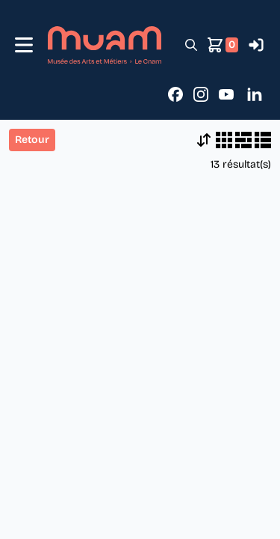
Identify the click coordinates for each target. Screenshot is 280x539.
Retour (32, 139)
